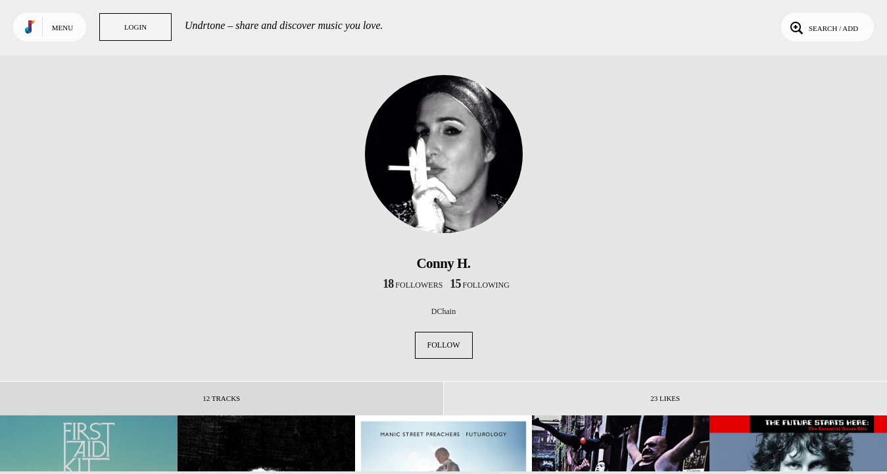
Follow (443, 345)
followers (413, 285)
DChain (443, 311)
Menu (62, 28)
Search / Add (823, 27)
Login (135, 27)
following (480, 285)
